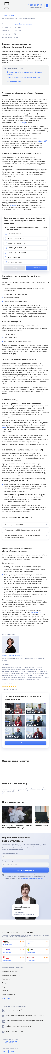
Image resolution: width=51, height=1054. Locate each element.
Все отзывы (25, 743)
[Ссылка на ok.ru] (8, 1051)
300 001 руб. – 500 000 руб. (16, 238)
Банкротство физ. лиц (9, 971)
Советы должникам (9, 994)
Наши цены (6, 979)
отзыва (31, 952)
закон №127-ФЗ (36, 612)
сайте (40, 141)
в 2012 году (21, 123)
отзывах (13, 205)
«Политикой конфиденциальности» (32, 878)
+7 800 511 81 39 (34, 5)
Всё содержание (14, 82)
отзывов (7, 944)
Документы (6, 983)
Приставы (5, 990)
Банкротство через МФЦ (11, 975)
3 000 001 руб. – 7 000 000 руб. (17, 252)
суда (4, 427)
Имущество (6, 987)
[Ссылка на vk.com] (4, 1051)
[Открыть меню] (47, 5)
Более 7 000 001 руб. (14, 257)
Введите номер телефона (11, 861)
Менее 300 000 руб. (15, 233)
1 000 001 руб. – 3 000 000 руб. (17, 248)
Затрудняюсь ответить (15, 262)
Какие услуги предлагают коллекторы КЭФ (23, 77)
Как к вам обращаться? (10, 853)
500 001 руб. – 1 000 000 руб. (16, 243)
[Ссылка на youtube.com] (12, 1051)
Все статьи (6, 998)
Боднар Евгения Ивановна (22, 24)
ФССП (44, 141)
